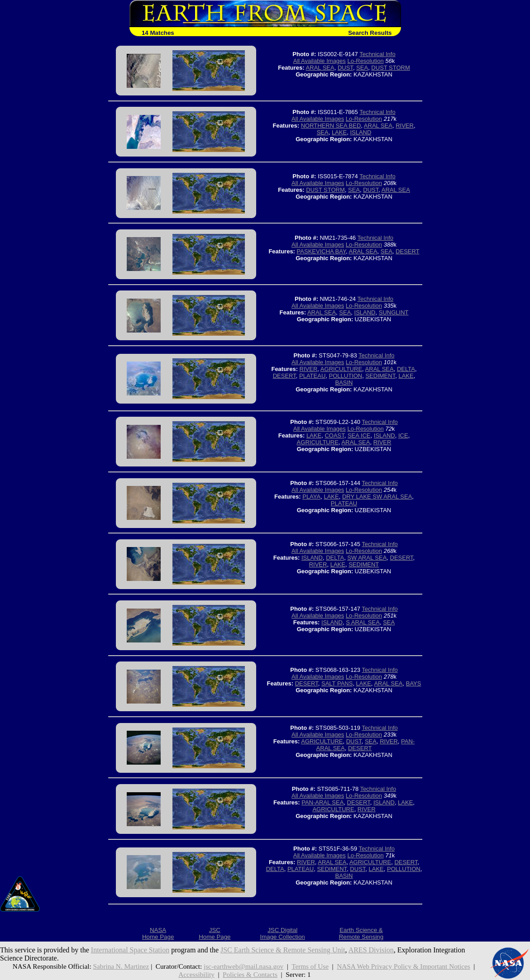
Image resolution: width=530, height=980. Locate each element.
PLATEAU (312, 375)
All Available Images (319, 60)
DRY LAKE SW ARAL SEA (377, 496)
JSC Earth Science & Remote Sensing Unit (282, 950)
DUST (345, 67)
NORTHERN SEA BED (331, 125)
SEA (362, 67)
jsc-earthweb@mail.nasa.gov (243, 966)
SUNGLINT (394, 312)
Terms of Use (310, 966)
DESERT (408, 251)
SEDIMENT (380, 375)
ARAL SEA (320, 67)
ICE (403, 435)
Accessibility (196, 974)
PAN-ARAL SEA (322, 802)
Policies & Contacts (250, 974)
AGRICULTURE (341, 369)
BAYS (413, 683)
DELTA (406, 369)
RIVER (405, 125)
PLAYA (311, 496)
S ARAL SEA (363, 622)
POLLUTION (346, 375)
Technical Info (377, 54)
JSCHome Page (214, 933)
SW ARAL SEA (367, 557)
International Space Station (130, 950)
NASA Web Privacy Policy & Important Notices (403, 966)
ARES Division (371, 950)
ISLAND (360, 132)
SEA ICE (359, 435)
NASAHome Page (158, 933)
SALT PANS (337, 683)
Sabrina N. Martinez (121, 966)
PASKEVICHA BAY (321, 251)
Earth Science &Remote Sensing (361, 933)
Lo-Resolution (365, 60)
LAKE (339, 132)
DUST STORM (390, 67)
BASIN (344, 382)
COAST (334, 435)
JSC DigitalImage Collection (282, 933)
